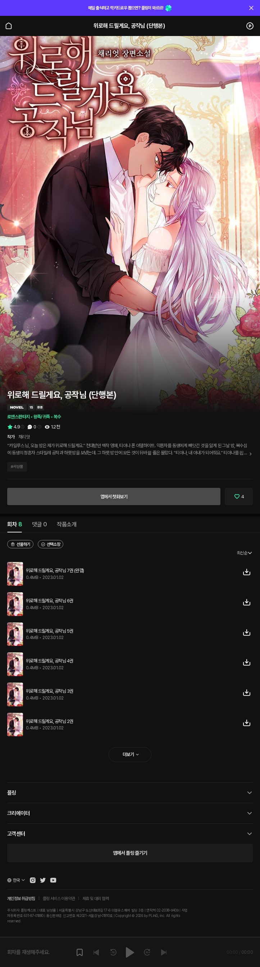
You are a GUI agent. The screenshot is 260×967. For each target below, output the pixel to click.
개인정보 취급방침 (21, 898)
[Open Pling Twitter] (43, 880)
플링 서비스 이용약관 (59, 898)
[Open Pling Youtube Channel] (53, 880)
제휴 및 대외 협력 (95, 898)
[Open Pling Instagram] (33, 880)
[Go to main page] (8, 26)
